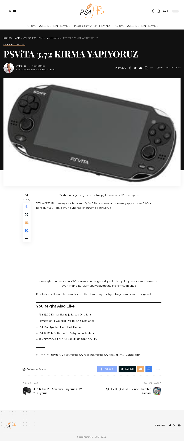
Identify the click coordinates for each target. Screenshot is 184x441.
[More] (151, 68)
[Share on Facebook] (129, 68)
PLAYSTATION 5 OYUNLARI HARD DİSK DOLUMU (69, 339)
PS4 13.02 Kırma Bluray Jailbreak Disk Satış (65, 314)
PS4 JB (23, 66)
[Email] (140, 68)
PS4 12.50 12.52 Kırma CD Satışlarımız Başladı (67, 333)
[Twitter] (10, 11)
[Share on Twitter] (135, 68)
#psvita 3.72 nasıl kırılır (128, 354)
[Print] (146, 68)
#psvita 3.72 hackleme (82, 354)
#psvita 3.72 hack (60, 354)
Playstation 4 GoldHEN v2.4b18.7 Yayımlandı (66, 320)
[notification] (153, 11)
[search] (158, 11)
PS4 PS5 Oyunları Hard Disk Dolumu (61, 326)
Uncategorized (14, 44)
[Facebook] (6, 11)
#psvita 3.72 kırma (105, 354)
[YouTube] (14, 11)
